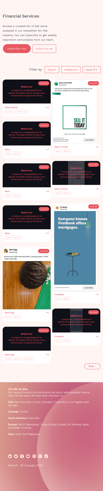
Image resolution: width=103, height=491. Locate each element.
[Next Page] (92, 366)
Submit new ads (44, 48)
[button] (73, 7)
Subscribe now (16, 48)
